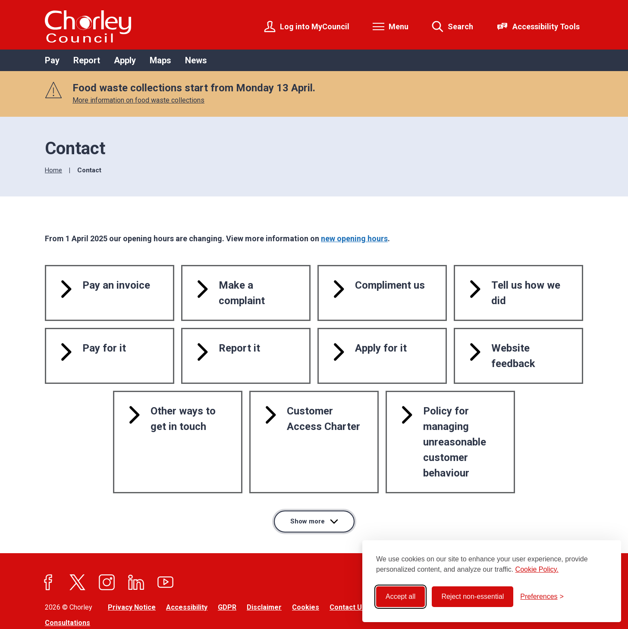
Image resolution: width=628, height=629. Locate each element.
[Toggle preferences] (542, 596)
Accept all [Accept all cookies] (400, 596)
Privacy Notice (132, 575)
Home (53, 170)
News (196, 60)
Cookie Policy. (537, 569)
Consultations (67, 591)
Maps (160, 60)
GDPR (227, 575)
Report (86, 60)
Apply (125, 60)
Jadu (124, 607)
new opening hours (354, 238)
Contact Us (348, 575)
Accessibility (186, 575)
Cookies (305, 575)
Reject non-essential (472, 596)
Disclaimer (264, 575)
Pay (52, 60)
